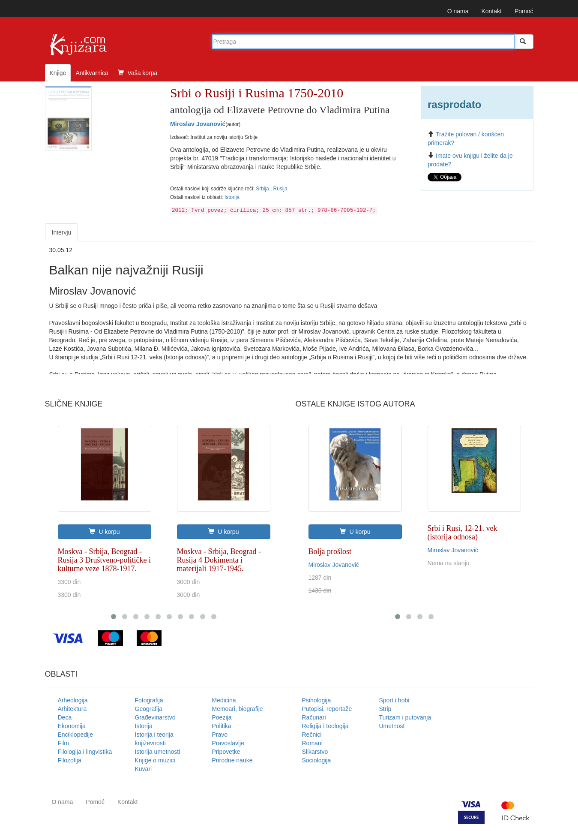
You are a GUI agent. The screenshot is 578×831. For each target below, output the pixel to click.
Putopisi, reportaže (327, 708)
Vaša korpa (138, 72)
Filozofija (69, 760)
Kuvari (143, 768)
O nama (458, 11)
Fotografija (149, 700)
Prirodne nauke (232, 760)
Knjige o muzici (155, 760)
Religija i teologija (325, 726)
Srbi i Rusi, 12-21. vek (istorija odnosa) (462, 532)
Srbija (263, 189)
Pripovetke (226, 751)
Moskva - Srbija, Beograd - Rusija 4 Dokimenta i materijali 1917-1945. (219, 560)
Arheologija (73, 700)
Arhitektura (72, 708)
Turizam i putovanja (405, 717)
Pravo (220, 734)
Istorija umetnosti (157, 751)
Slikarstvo (315, 751)
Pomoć (524, 11)
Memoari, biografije (237, 708)
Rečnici (312, 734)
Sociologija (316, 760)
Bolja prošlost (330, 551)
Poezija (222, 717)
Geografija (149, 708)
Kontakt (491, 11)
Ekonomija (72, 726)
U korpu (104, 531)
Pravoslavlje (228, 743)
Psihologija (316, 700)
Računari (314, 717)
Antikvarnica (91, 72)
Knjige (58, 72)
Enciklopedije (75, 734)
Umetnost (392, 726)
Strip (385, 708)
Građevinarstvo (155, 717)
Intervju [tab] (62, 232)
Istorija (232, 197)
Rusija (280, 189)
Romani (312, 743)
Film (63, 743)
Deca (65, 717)
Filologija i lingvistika (85, 751)
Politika (221, 726)
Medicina (224, 700)
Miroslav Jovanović (197, 123)
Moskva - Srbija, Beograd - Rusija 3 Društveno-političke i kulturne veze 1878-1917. (104, 560)
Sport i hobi (394, 700)
